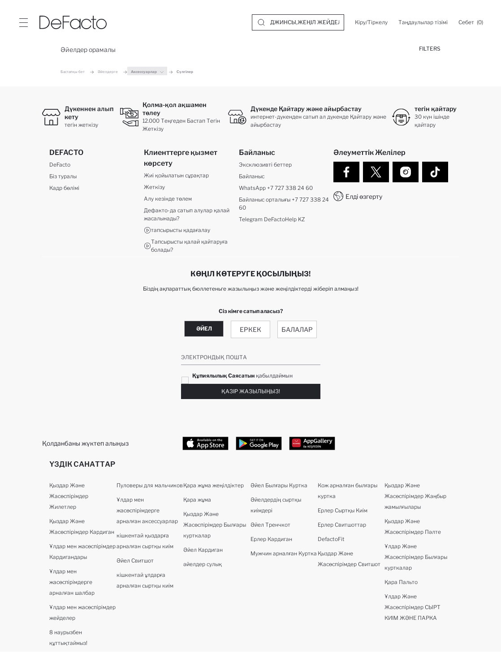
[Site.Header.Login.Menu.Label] (23, 22)
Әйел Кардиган (203, 551)
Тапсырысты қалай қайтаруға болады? (186, 246)
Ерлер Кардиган (271, 540)
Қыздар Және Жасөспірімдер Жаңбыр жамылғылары (415, 497)
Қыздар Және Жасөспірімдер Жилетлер (68, 497)
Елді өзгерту (364, 196)
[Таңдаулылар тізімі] (423, 22)
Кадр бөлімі (64, 188)
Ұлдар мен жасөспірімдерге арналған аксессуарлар (147, 512)
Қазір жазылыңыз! (250, 391)
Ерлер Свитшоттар (342, 526)
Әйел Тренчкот (270, 526)
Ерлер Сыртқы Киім (342, 511)
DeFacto (59, 165)
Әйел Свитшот (135, 561)
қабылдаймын (242, 376)
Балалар (297, 330)
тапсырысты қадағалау (177, 231)
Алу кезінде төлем (168, 199)
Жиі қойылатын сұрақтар (176, 176)
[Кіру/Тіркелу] (371, 22)
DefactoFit (331, 540)
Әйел (204, 329)
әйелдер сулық (202, 565)
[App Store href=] (205, 444)
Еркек (250, 330)
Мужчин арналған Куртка (283, 554)
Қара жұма (197, 501)
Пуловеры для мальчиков (150, 486)
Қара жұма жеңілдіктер (213, 486)
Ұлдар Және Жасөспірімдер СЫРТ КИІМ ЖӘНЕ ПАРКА (412, 608)
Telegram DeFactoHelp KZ (272, 220)
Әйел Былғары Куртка (278, 486)
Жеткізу (154, 188)
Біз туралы (63, 177)
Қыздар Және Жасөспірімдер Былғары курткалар (214, 526)
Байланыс (251, 177)
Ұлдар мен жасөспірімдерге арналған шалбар (72, 583)
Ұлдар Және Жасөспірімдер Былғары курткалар (415, 558)
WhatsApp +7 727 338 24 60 (276, 188)
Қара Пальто (401, 583)
